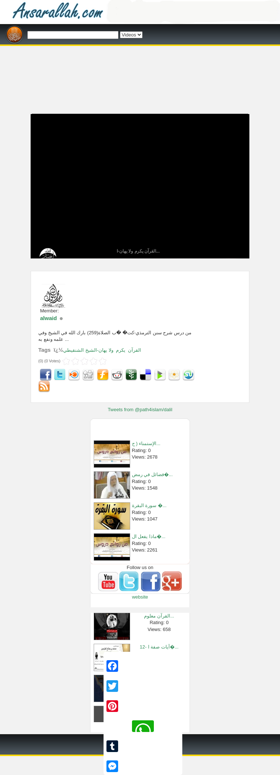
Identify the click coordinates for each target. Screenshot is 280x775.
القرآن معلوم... (159, 616)
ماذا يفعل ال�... (149, 536)
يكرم (120, 350)
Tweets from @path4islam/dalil (140, 409)
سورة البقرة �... (149, 505)
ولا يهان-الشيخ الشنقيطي (88, 350)
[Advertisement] (140, 48)
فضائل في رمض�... (152, 474)
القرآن (134, 350)
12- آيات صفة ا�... (159, 647)
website (140, 597)
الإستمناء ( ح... (146, 443)
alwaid (48, 318)
